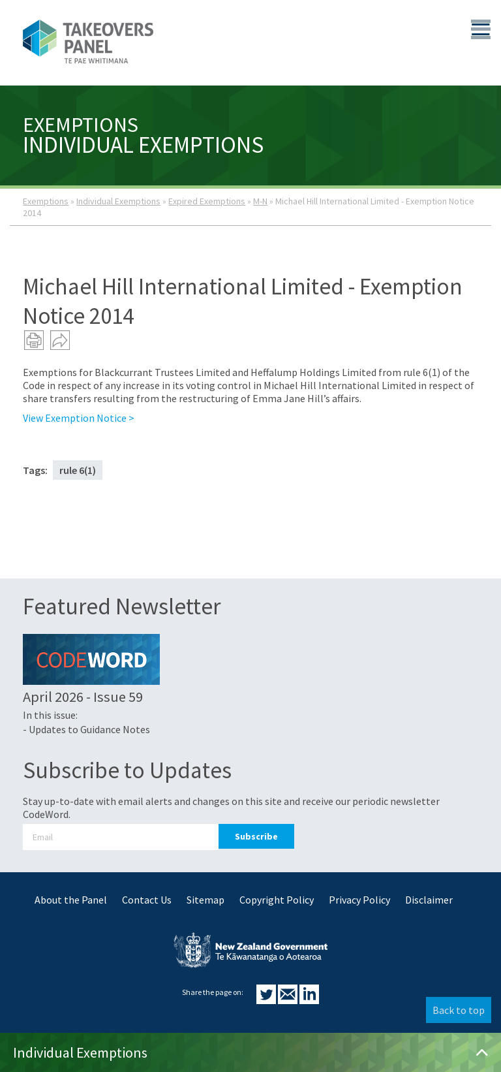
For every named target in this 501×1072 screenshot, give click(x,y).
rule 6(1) (77, 470)
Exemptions (45, 201)
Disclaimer (429, 899)
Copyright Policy (276, 899)
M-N (260, 201)
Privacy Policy (359, 899)
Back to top (459, 1010)
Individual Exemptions (118, 201)
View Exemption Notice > (78, 417)
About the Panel (71, 899)
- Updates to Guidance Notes (86, 729)
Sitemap (205, 899)
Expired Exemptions (206, 201)
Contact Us (147, 899)
